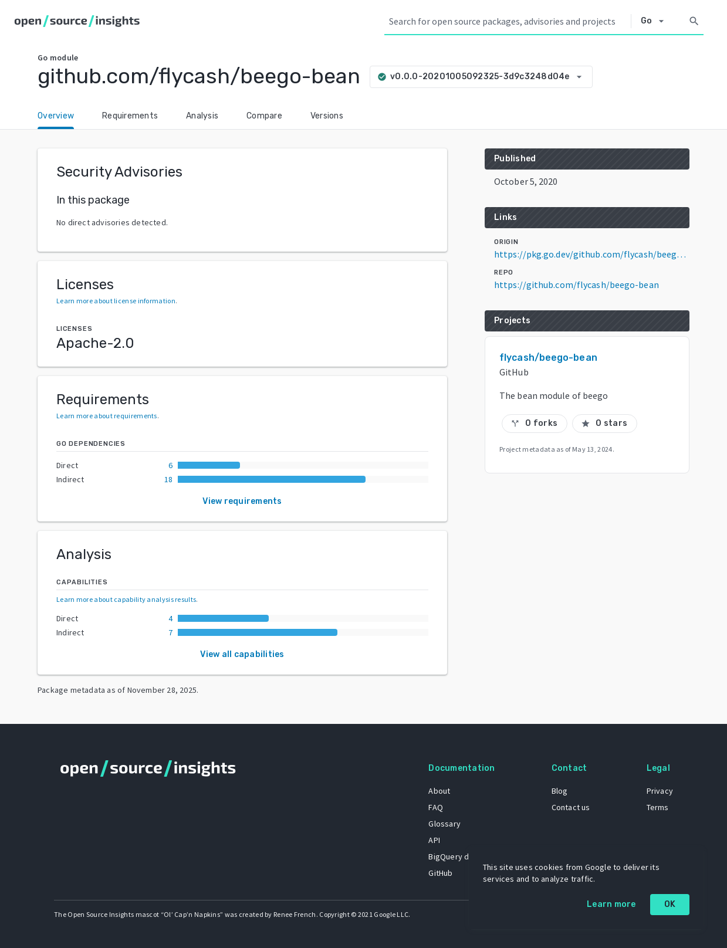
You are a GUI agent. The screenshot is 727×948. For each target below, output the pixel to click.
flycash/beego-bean (548, 357)
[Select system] (655, 21)
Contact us (571, 807)
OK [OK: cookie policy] (670, 904)
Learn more (611, 904)
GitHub (440, 873)
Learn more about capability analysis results (126, 599)
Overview (56, 116)
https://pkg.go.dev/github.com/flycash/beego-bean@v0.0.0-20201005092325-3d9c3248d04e (591, 254)
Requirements (130, 116)
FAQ (435, 807)
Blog (560, 791)
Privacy (660, 791)
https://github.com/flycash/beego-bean (576, 284)
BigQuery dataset (460, 856)
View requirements (242, 501)
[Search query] (507, 21)
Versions (326, 116)
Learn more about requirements (106, 415)
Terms (658, 807)
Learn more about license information (115, 300)
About (439, 791)
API (434, 840)
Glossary (444, 823)
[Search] (694, 21)
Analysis (202, 116)
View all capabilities (242, 654)
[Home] (79, 21)
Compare (264, 116)
